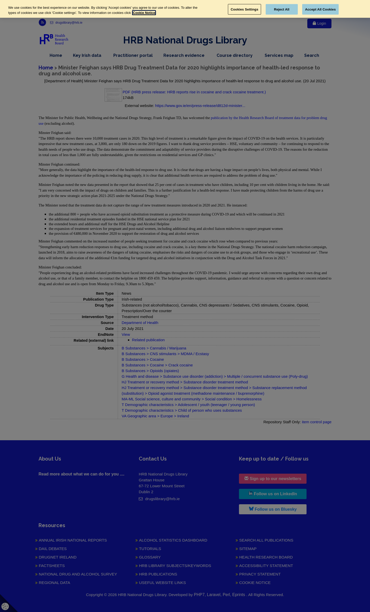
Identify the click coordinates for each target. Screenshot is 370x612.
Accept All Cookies (320, 9)
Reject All (281, 9)
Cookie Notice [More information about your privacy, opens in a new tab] (144, 13)
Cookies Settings (244, 9)
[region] (185, 9)
